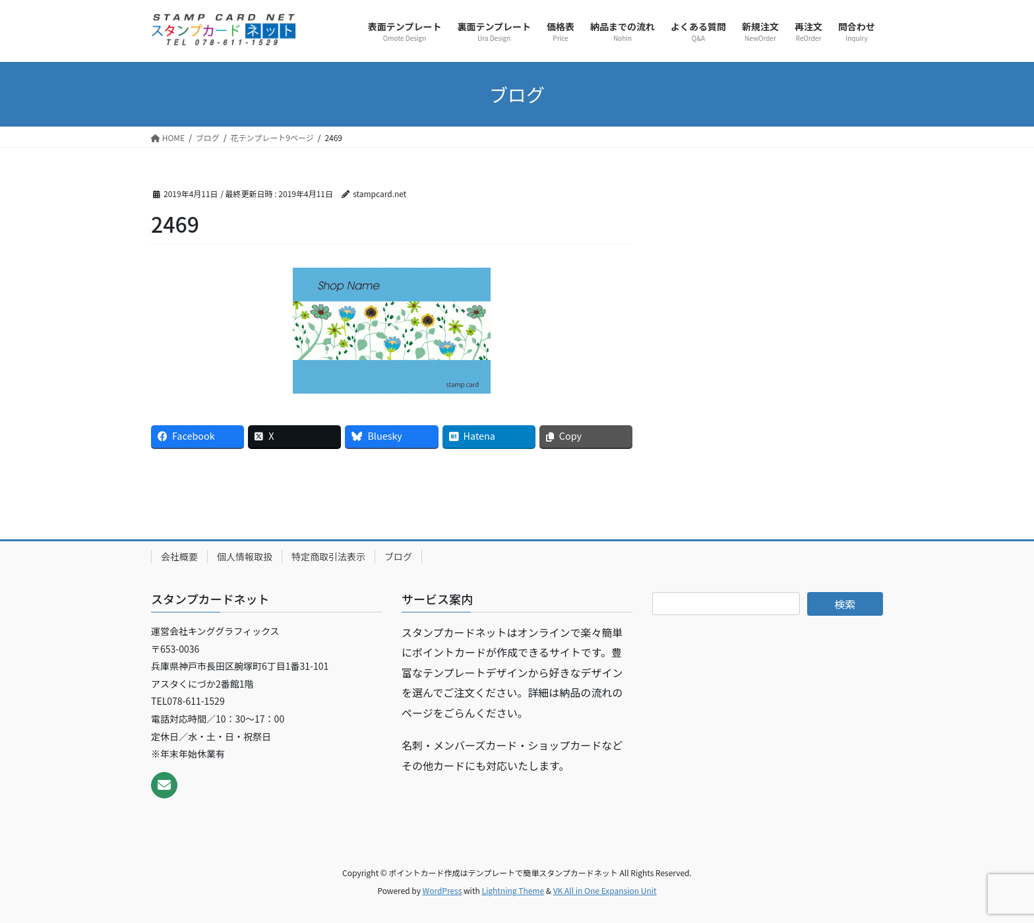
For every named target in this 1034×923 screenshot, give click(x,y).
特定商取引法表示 (328, 556)
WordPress (442, 890)
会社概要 (179, 556)
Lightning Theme (512, 890)
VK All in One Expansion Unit (605, 890)
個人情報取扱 (244, 556)
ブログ (398, 556)
